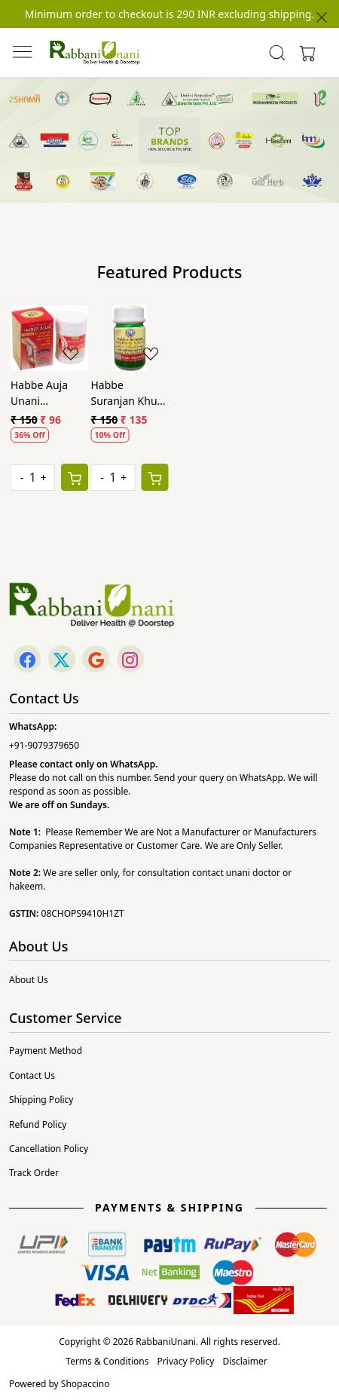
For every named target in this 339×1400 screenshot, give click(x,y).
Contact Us (32, 1075)
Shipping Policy (41, 1099)
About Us (28, 979)
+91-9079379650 (44, 745)
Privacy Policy (186, 1361)
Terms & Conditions (107, 1361)
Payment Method (45, 1050)
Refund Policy (37, 1124)
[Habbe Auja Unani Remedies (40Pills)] (49, 338)
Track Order (34, 1172)
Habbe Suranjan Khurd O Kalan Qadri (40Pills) (129, 393)
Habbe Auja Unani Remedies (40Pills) (39, 393)
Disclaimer (244, 1361)
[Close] (321, 17)
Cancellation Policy (48, 1148)
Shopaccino (85, 1383)
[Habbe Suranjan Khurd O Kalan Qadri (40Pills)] (130, 338)
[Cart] (74, 477)
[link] (277, 53)
